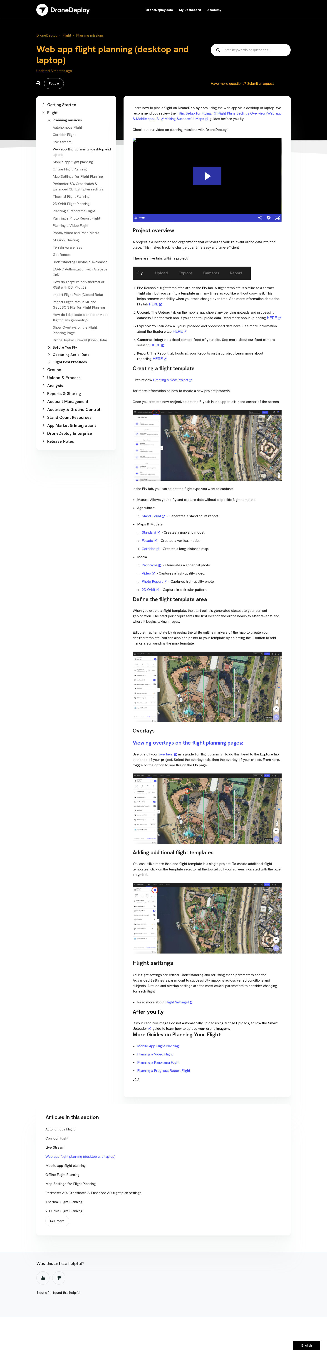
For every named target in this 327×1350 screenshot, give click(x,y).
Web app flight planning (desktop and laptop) (80, 1156)
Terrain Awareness (67, 247)
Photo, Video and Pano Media (76, 232)
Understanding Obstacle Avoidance (80, 262)
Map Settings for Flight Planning (78, 176)
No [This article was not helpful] (58, 1278)
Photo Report (152, 581)
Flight (66, 35)
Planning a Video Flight (70, 225)
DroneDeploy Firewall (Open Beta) (80, 340)
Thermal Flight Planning (71, 196)
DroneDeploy (46, 35)
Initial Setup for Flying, (195, 113)
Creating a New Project (170, 380)
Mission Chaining (66, 240)
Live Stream (62, 142)
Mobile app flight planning (73, 162)
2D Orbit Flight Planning (71, 203)
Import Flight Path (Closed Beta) (78, 294)
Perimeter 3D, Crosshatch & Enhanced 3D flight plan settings (93, 1192)
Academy (214, 10)
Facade (147, 540)
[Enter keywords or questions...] (251, 50)
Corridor (148, 548)
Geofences (62, 254)
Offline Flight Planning (70, 169)
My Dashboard (190, 10)
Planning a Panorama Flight (74, 211)
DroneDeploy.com (159, 10)
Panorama (150, 565)
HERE (153, 304)
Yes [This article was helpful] (43, 1278)
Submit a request (260, 83)
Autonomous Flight (67, 127)
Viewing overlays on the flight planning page (186, 742)
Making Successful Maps (184, 118)
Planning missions (90, 35)
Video (146, 573)
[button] (76, 105)
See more (57, 1221)
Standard (149, 532)
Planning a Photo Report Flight (76, 218)
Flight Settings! (177, 1002)
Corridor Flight (64, 134)
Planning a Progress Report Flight (164, 1070)
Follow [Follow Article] (54, 83)
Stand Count (151, 516)
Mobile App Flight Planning (158, 1046)
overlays (166, 754)
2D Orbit (148, 589)
